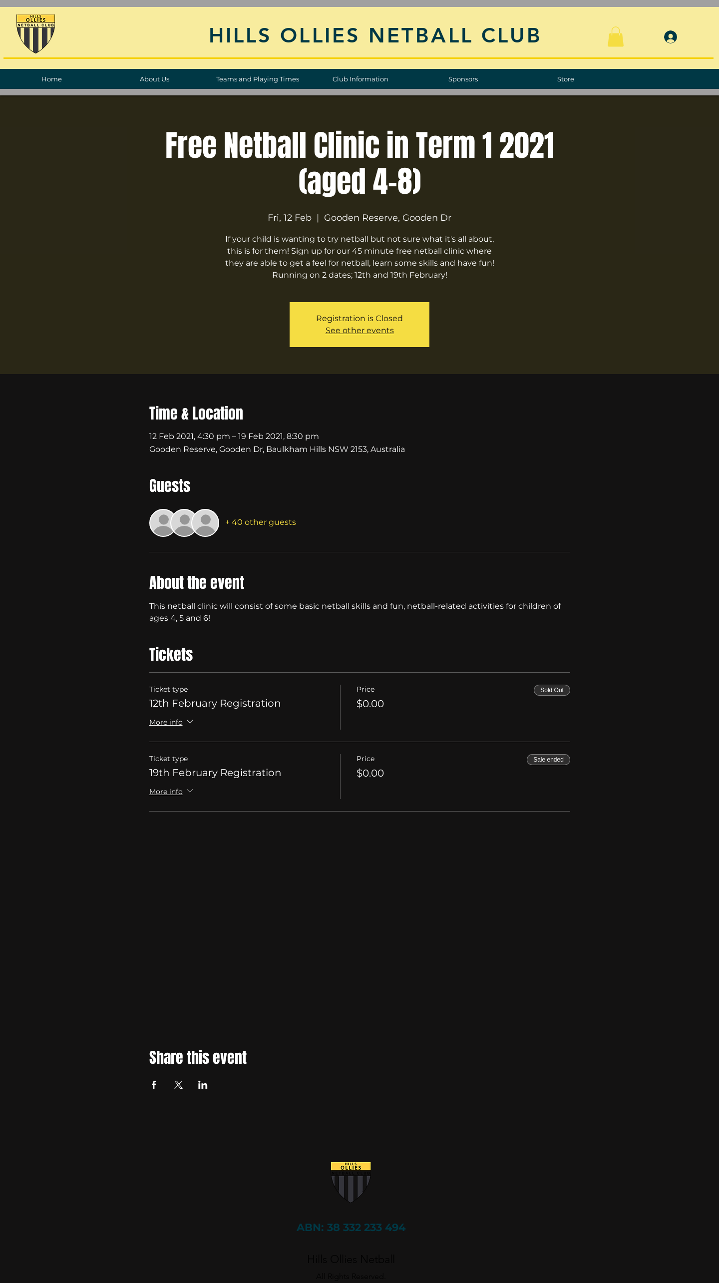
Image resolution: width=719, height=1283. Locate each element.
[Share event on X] (178, 1085)
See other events (360, 330)
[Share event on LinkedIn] (203, 1085)
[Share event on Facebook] (154, 1085)
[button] (615, 36)
